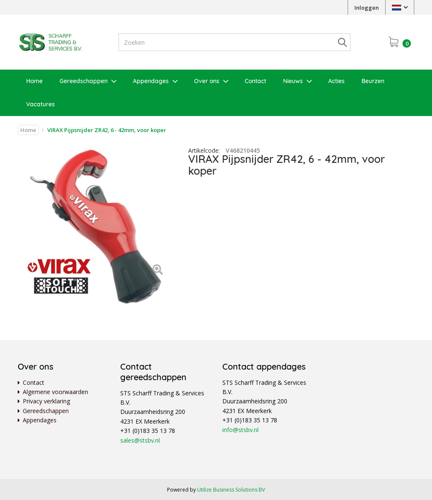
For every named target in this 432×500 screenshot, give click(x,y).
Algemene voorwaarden (55, 392)
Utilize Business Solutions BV (231, 489)
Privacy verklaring (46, 401)
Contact (255, 81)
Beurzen (373, 81)
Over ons (206, 81)
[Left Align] (157, 270)
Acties (336, 81)
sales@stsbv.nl (140, 440)
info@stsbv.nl (240, 430)
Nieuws (293, 81)
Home (34, 81)
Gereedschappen (83, 81)
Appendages (151, 81)
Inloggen (366, 7)
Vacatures (40, 104)
